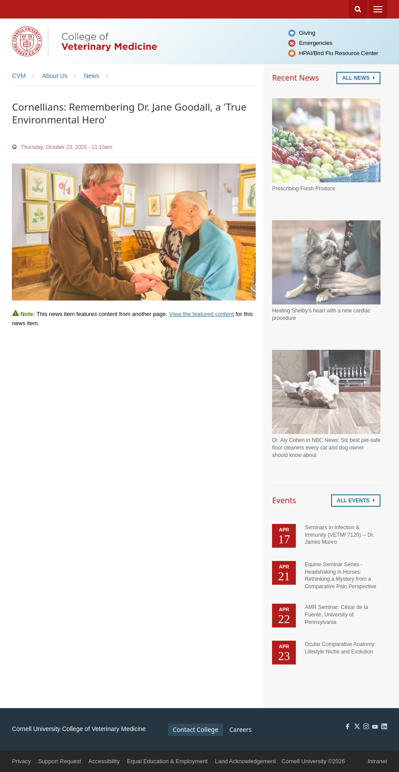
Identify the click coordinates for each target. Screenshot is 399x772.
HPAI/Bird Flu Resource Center (338, 53)
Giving (307, 33)
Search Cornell (358, 9)
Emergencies (315, 43)
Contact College (195, 729)
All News (358, 78)
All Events (356, 500)
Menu (378, 9)
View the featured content (201, 314)
